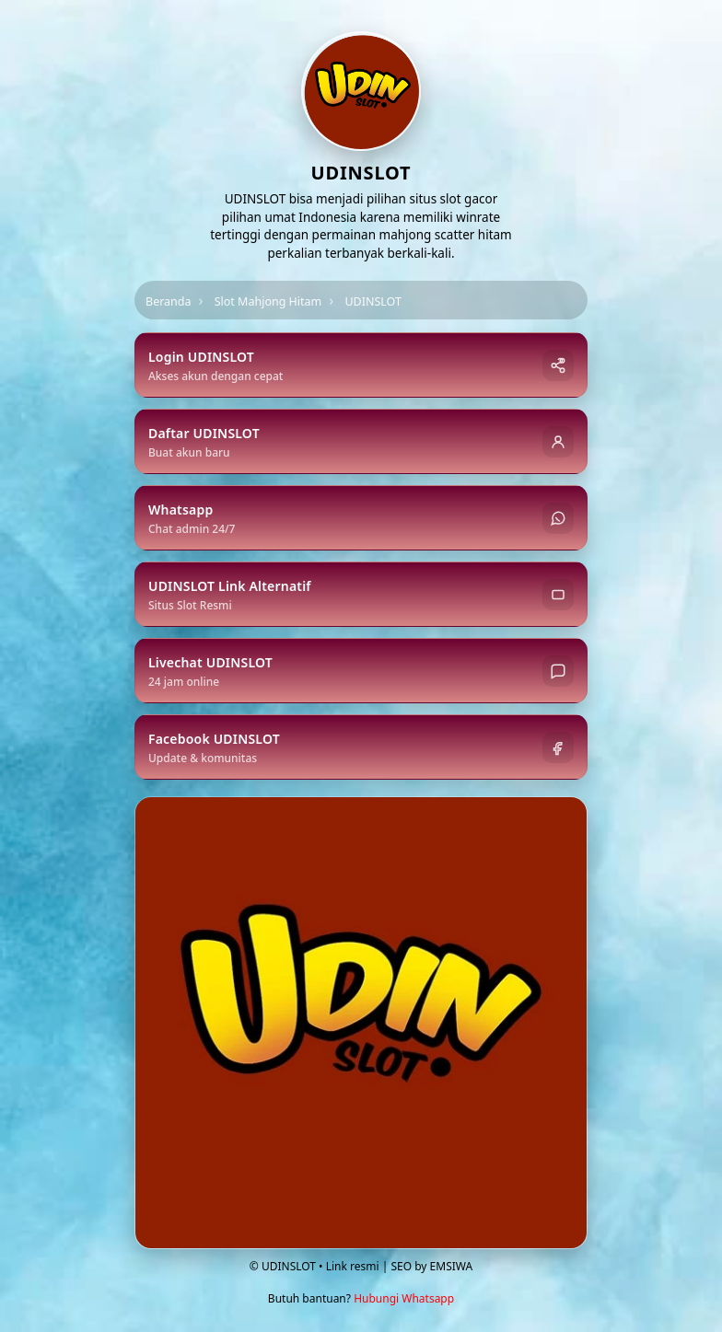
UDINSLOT (373, 301)
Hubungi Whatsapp (404, 1298)
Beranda (169, 301)
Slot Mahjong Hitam (268, 301)
